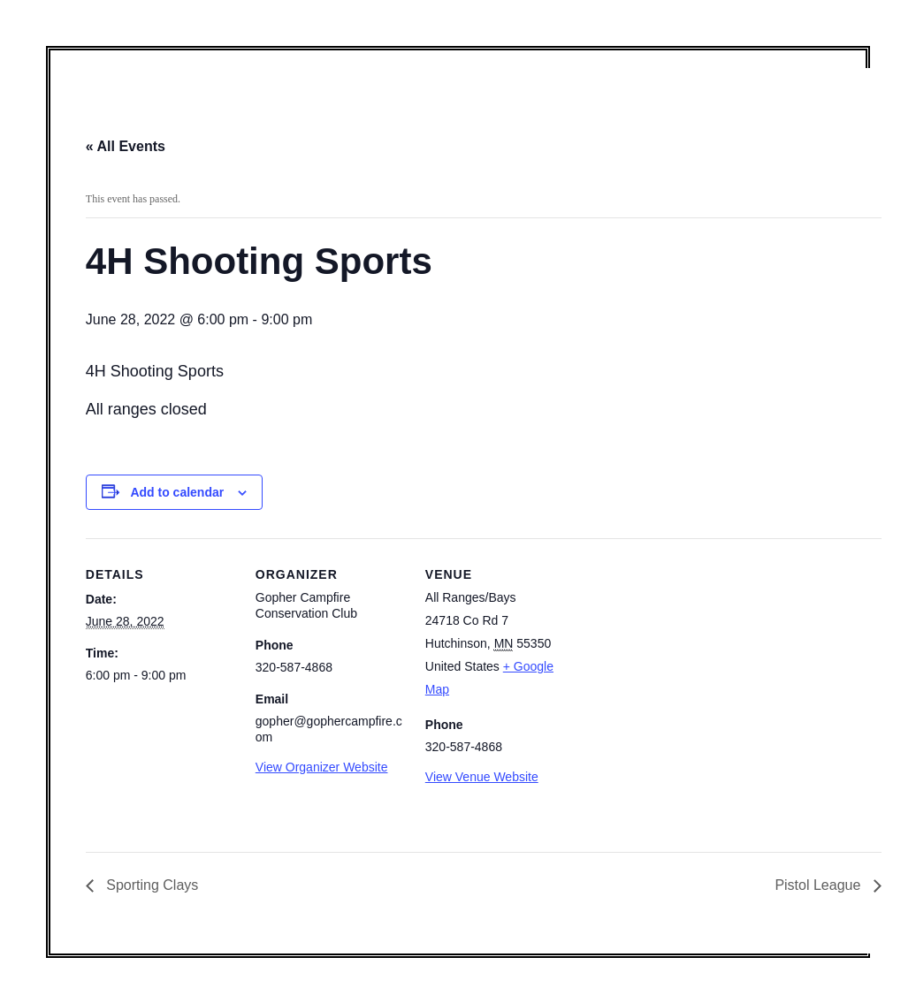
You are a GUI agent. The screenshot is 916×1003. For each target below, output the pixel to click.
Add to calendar (177, 492)
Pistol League (819, 885)
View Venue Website (481, 777)
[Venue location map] (688, 659)
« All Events (125, 146)
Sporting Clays (151, 885)
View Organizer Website (322, 767)
